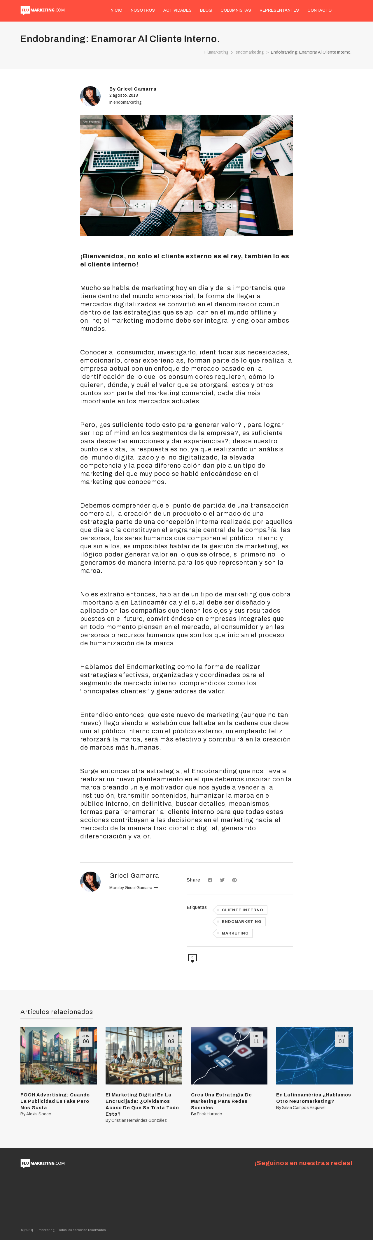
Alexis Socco (38, 1114)
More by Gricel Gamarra (133, 888)
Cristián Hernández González (139, 1120)
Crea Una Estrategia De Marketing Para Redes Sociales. (221, 1101)
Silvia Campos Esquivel (303, 1107)
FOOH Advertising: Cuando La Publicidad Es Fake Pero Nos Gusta (55, 1101)
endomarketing (127, 102)
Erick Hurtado (209, 1114)
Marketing (235, 933)
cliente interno (242, 910)
